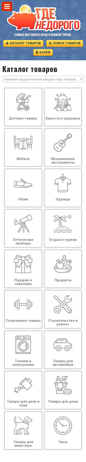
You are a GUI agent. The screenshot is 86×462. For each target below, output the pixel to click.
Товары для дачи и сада (23, 403)
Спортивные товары (23, 320)
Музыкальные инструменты (63, 160)
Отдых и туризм (63, 240)
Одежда (63, 199)
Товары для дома (63, 401)
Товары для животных (23, 443)
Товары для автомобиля (63, 362)
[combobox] (43, 79)
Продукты (63, 280)
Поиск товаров (64, 43)
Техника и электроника (23, 362)
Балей (43, 52)
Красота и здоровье (63, 118)
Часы (62, 442)
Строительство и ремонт (63, 322)
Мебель (23, 159)
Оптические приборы (23, 241)
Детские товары (23, 118)
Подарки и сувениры (23, 282)
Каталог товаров (23, 43)
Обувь (23, 199)
